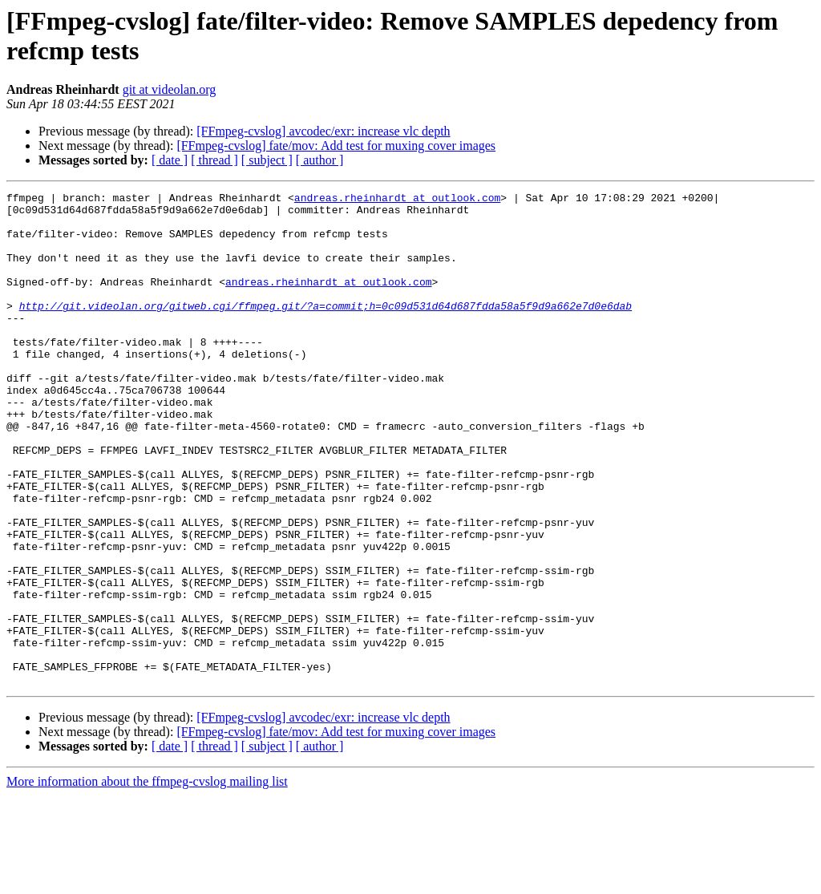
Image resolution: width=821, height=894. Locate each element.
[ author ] (320, 160)
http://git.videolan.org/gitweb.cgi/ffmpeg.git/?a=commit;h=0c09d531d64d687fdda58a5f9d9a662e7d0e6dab (325, 329)
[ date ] (170, 160)
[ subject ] (267, 160)
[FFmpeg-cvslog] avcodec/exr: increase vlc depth (323, 131)
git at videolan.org (169, 89)
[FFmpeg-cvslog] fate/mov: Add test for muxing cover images (335, 145)
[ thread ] (214, 160)
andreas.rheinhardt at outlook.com (397, 199)
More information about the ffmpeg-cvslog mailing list (147, 880)
